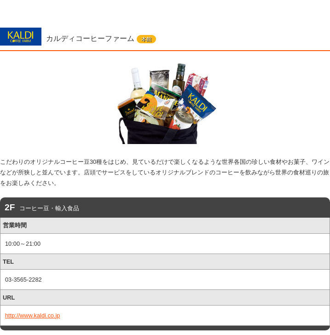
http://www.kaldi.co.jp (32, 315)
